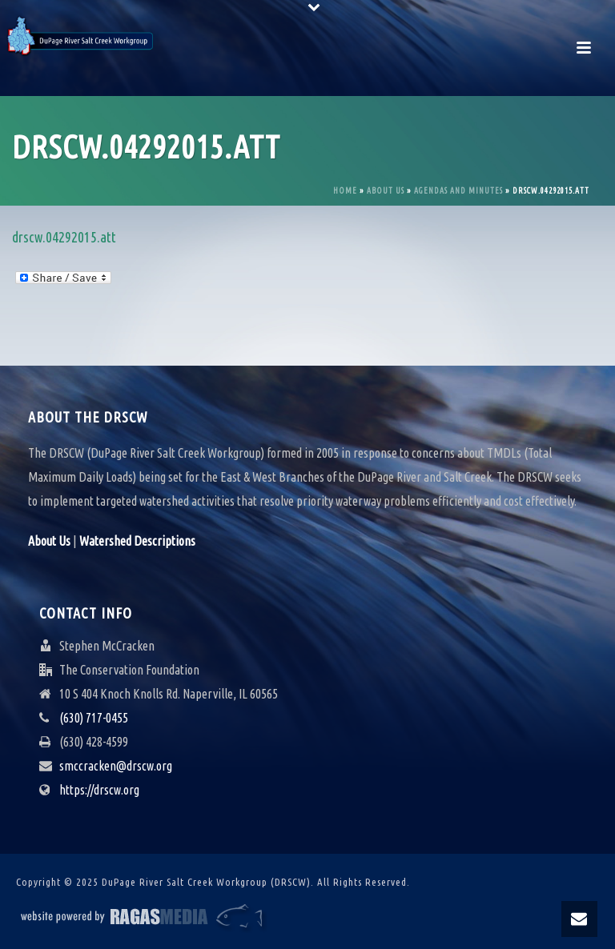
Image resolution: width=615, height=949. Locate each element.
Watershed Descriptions (137, 541)
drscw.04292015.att (64, 237)
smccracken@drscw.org (115, 766)
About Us (385, 190)
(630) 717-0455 (93, 718)
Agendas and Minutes (458, 190)
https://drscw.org (99, 790)
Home (345, 190)
